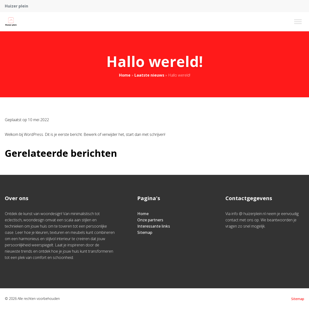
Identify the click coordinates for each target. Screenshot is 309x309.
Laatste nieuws (149, 75)
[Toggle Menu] (298, 21)
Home (125, 75)
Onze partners (150, 220)
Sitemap (144, 232)
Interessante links (153, 226)
